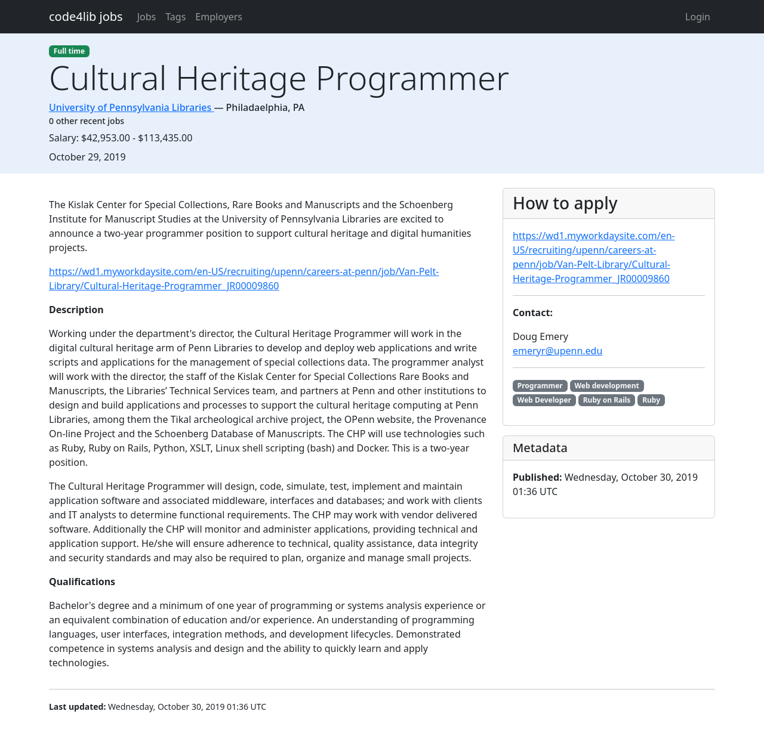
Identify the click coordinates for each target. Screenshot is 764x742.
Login (697, 16)
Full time (69, 51)
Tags (175, 16)
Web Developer (544, 400)
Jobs (146, 16)
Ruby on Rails (607, 400)
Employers (218, 16)
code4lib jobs (86, 16)
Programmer (540, 386)
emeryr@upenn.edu (557, 350)
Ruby (651, 400)
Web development (606, 386)
